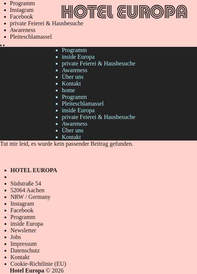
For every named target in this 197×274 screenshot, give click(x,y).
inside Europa (78, 57)
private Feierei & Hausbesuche (47, 23)
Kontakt (71, 83)
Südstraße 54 (26, 183)
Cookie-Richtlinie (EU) (38, 264)
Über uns (72, 77)
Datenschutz (25, 250)
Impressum (24, 244)
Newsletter (23, 230)
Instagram (22, 10)
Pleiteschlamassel (31, 36)
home (68, 90)
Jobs (16, 237)
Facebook (21, 16)
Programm (22, 3)
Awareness (23, 30)
